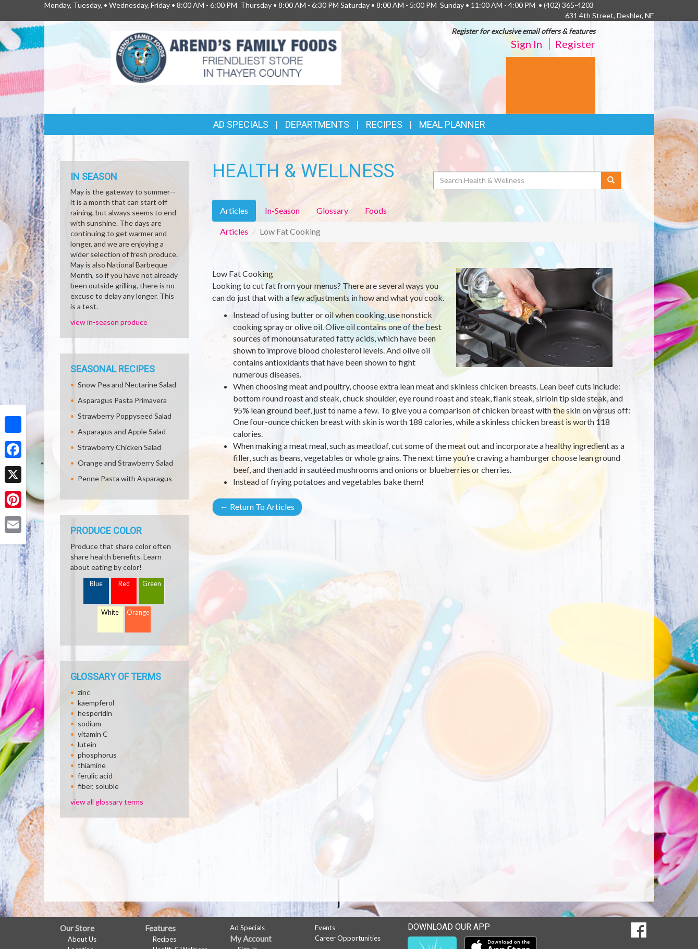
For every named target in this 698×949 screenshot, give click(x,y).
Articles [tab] (234, 210)
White (110, 612)
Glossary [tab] (332, 210)
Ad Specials (240, 124)
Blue (96, 584)
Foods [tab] (376, 210)
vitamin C (93, 733)
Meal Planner (452, 124)
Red (124, 584)
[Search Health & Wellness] (518, 180)
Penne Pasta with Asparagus (125, 478)
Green (151, 584)
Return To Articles (257, 507)
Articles (234, 231)
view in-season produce (109, 322)
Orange (138, 612)
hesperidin (95, 713)
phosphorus (97, 754)
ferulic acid (95, 775)
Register (575, 44)
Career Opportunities (348, 938)
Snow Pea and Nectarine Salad (127, 384)
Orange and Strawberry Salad (125, 462)
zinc (84, 692)
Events (325, 927)
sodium (89, 723)
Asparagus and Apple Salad (122, 431)
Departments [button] (317, 124)
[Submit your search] (611, 180)
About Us (82, 939)
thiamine (92, 765)
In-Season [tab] (282, 210)
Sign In (526, 44)
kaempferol (96, 702)
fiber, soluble (98, 786)
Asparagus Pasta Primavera (122, 400)
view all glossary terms (106, 801)
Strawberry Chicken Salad (119, 447)
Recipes (384, 124)
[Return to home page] (226, 57)
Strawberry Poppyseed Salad (125, 415)
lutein (87, 744)
